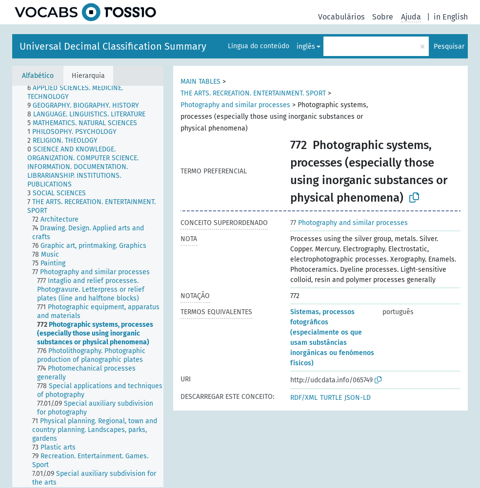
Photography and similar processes (235, 105)
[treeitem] (99, 92)
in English (451, 16)
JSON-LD (357, 398)
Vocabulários (341, 16)
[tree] (87, 286)
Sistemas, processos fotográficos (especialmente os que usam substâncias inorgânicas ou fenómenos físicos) (332, 337)
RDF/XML (304, 398)
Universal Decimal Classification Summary (113, 46)
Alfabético (38, 76)
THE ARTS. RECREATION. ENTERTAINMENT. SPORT (253, 93)
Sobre (382, 16)
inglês (306, 46)
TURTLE (331, 398)
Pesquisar (449, 46)
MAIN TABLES (200, 81)
